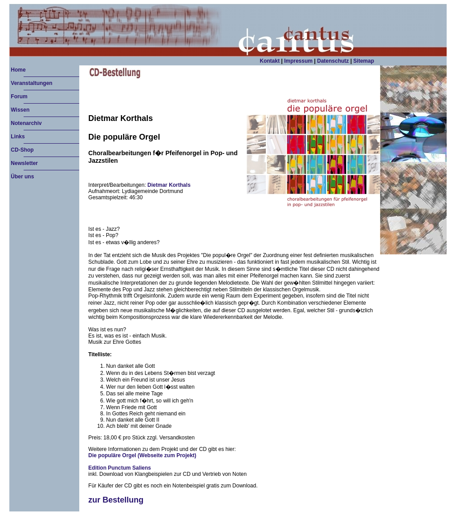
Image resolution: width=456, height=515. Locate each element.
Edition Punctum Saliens (119, 468)
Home (18, 70)
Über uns (22, 176)
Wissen (20, 110)
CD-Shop (22, 150)
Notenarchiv (26, 123)
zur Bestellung (115, 499)
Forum (19, 96)
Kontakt (270, 61)
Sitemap (363, 61)
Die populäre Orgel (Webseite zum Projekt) (142, 455)
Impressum (298, 61)
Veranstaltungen (31, 83)
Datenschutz (333, 61)
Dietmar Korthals (169, 185)
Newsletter (24, 163)
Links (17, 136)
